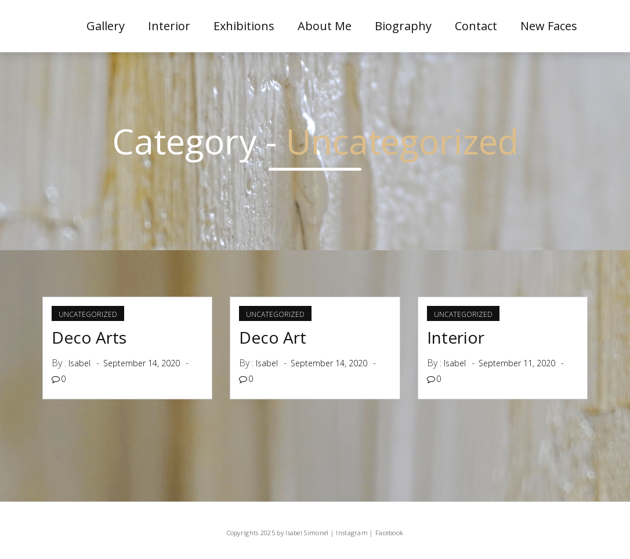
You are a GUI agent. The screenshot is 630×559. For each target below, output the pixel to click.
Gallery (105, 26)
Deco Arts (89, 337)
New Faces (548, 26)
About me (325, 26)
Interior (169, 26)
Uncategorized (88, 314)
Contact (476, 26)
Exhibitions (243, 26)
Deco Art (272, 337)
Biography (403, 26)
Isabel (79, 363)
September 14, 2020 (141, 363)
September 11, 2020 (517, 363)
